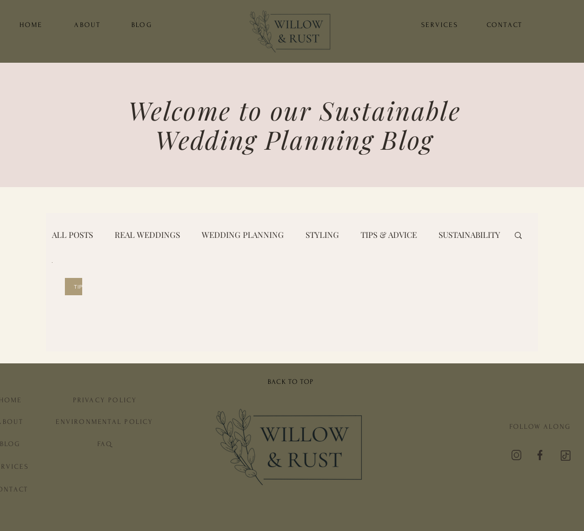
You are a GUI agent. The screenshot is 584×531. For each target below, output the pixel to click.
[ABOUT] (88, 25)
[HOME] (31, 25)
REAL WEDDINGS (147, 235)
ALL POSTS (72, 235)
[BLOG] (142, 25)
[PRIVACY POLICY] (105, 400)
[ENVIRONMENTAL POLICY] (104, 421)
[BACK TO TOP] (292, 381)
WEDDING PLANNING (243, 235)
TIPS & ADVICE (389, 235)
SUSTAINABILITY (469, 235)
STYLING (322, 235)
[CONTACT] (504, 25)
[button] (518, 236)
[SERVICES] (439, 25)
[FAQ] (104, 444)
